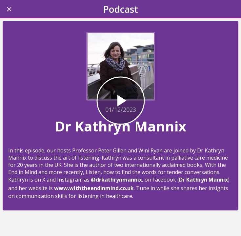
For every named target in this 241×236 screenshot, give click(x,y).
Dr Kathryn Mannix (203, 179)
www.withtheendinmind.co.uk (94, 188)
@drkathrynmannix (116, 179)
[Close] (9, 9)
